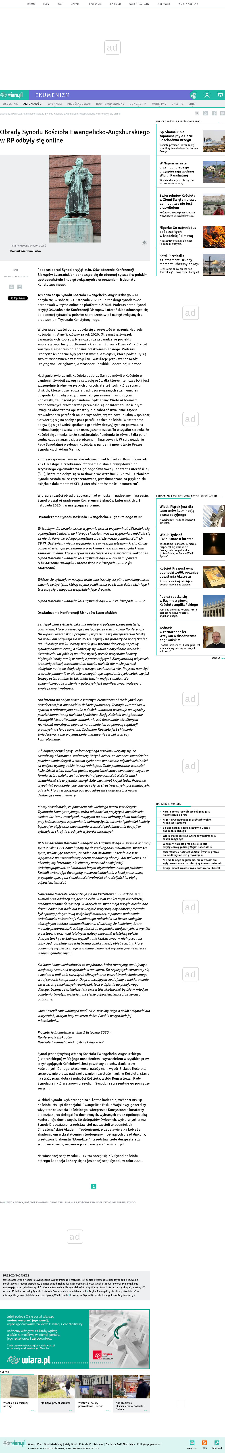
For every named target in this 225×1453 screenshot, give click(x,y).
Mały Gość (164, 4)
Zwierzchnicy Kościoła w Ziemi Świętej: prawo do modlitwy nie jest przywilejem (178, 202)
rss (205, 113)
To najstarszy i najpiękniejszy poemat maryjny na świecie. (176, 583)
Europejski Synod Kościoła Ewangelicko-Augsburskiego (102, 1295)
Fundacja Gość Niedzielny (120, 1444)
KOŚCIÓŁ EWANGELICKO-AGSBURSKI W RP (50, 1202)
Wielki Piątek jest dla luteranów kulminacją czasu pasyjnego (177, 511)
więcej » (33, 1408)
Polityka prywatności (149, 1444)
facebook (214, 113)
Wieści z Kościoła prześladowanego (178, 121)
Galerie (5, 1372)
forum (31, 4)
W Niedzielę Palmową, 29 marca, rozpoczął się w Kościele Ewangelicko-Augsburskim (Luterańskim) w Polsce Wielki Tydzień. (178, 550)
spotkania (95, 4)
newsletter (192, 1441)
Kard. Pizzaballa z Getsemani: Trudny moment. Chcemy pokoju (179, 260)
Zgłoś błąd (217, 1441)
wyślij (11, 287)
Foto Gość (85, 1444)
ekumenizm (52, 95)
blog (46, 4)
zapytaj (76, 4)
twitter (222, 113)
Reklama (98, 1444)
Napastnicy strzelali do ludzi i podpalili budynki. (176, 242)
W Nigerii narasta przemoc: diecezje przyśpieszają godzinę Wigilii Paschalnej (177, 169)
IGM (39, 1444)
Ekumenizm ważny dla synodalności (63, 1287)
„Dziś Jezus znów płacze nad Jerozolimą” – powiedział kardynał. (180, 270)
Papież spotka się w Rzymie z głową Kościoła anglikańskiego (179, 601)
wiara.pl (14, 95)
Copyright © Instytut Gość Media (46, 1448)
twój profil (207, 95)
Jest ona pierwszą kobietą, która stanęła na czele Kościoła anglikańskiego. (178, 613)
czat (60, 4)
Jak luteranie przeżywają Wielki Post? (47, 1295)
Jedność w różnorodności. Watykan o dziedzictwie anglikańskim (178, 634)
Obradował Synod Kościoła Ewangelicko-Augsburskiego (36, 1280)
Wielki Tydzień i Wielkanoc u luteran (177, 537)
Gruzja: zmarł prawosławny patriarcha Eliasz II (191, 868)
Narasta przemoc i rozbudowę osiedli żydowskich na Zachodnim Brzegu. (179, 148)
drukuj (19, 287)
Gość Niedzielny (139, 4)
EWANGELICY (15, 1202)
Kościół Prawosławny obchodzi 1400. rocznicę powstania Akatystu (179, 572)
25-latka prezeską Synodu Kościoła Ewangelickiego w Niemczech (49, 1291)
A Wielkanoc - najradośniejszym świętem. (178, 521)
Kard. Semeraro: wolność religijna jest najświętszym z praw (186, 813)
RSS (204, 1441)
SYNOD (131, 1202)
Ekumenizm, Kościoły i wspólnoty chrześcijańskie (186, 496)
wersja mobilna (188, 4)
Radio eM (115, 4)
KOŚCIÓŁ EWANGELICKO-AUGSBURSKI (102, 1202)
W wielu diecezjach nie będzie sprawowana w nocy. (177, 182)
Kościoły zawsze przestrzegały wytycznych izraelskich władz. (177, 214)
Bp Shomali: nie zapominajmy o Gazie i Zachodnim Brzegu (176, 136)
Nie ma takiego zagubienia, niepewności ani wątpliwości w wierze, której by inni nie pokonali (192, 861)
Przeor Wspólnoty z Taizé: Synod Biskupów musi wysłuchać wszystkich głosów (65, 1283)
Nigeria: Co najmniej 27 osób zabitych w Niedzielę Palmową (178, 232)
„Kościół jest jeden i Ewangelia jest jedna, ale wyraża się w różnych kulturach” (180, 648)
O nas (31, 1444)
